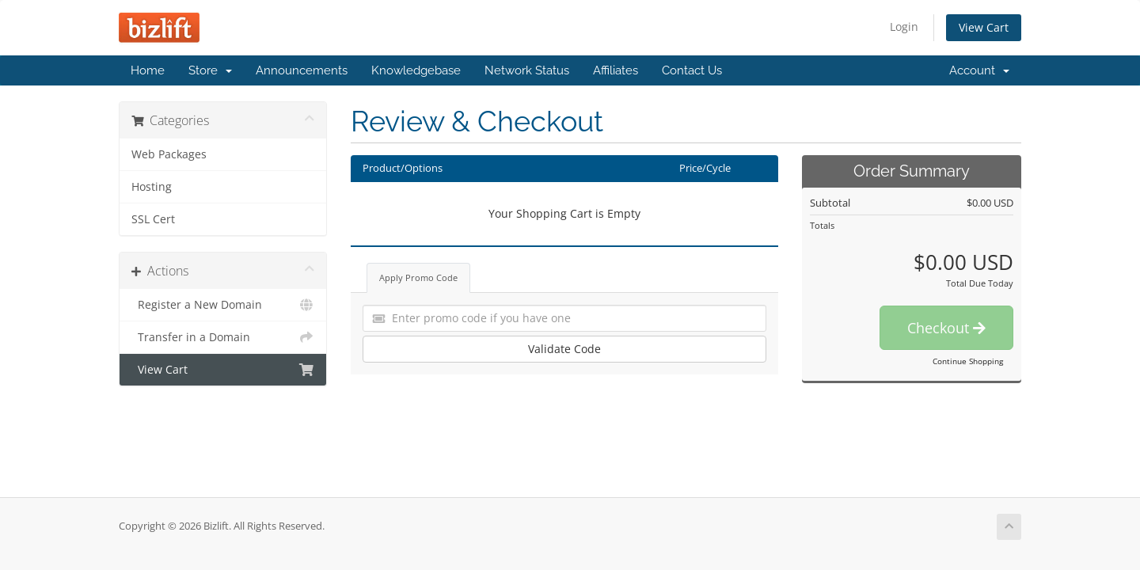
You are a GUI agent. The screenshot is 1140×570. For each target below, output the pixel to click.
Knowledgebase (416, 70)
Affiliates (615, 70)
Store (210, 70)
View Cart (984, 27)
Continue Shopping (968, 361)
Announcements (302, 70)
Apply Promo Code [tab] (418, 277)
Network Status (526, 70)
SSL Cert (153, 219)
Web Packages (169, 154)
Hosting (151, 187)
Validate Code (564, 348)
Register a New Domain (222, 304)
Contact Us (692, 70)
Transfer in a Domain (222, 337)
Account (979, 70)
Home (148, 70)
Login (904, 26)
